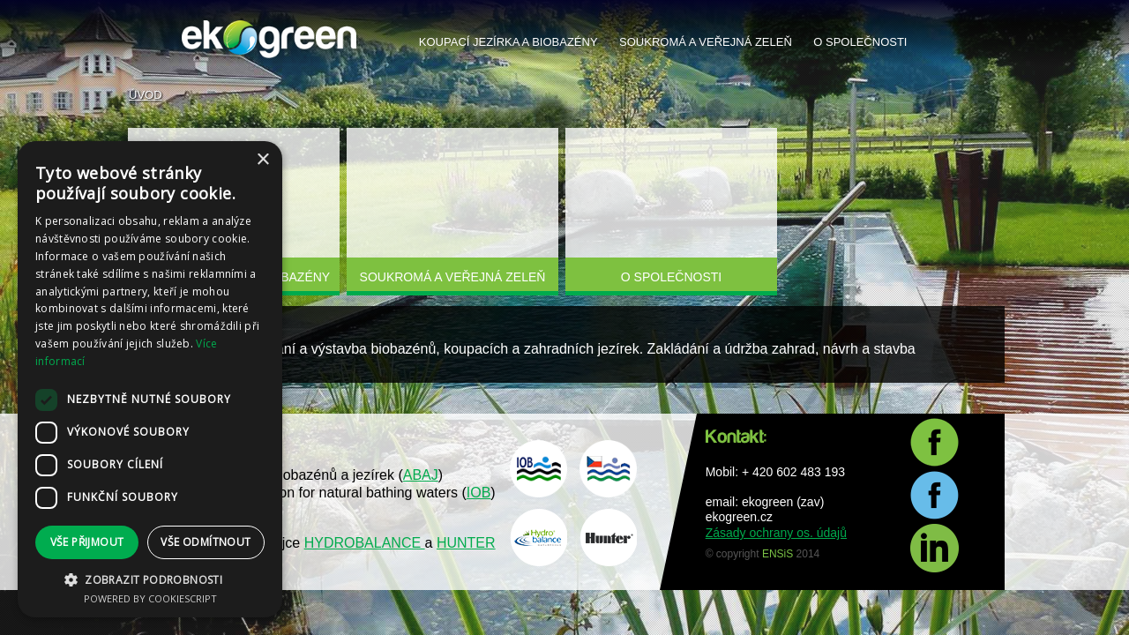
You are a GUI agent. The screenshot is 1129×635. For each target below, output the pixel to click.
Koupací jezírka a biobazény (508, 42)
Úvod (145, 94)
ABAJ (420, 474)
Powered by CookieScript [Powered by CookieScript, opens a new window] (150, 598)
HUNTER (466, 542)
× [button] (262, 160)
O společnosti (860, 42)
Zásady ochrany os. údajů (776, 533)
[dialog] (150, 379)
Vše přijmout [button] (87, 541)
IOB (479, 492)
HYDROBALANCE (364, 542)
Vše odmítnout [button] (205, 541)
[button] (150, 579)
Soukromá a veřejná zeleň (705, 42)
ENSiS (777, 554)
